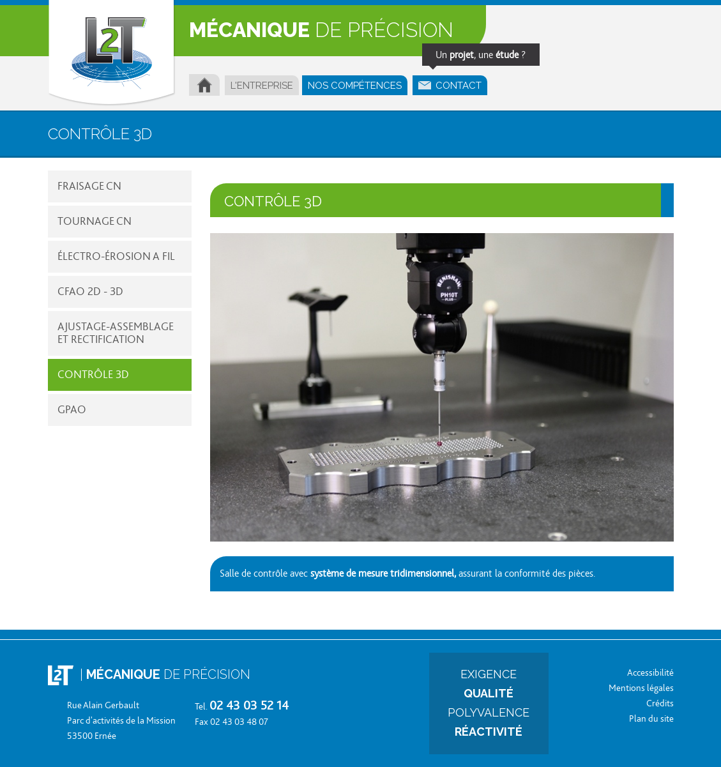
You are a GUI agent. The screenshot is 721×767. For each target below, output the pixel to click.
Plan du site (651, 718)
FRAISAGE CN (89, 186)
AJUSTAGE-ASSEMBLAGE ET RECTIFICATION (115, 333)
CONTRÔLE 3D (93, 374)
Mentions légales (641, 688)
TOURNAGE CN (94, 221)
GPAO (71, 410)
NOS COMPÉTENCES (355, 85)
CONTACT (452, 83)
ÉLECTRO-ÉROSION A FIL (116, 256)
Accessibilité (650, 672)
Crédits (660, 703)
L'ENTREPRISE (262, 85)
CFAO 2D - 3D (90, 291)
